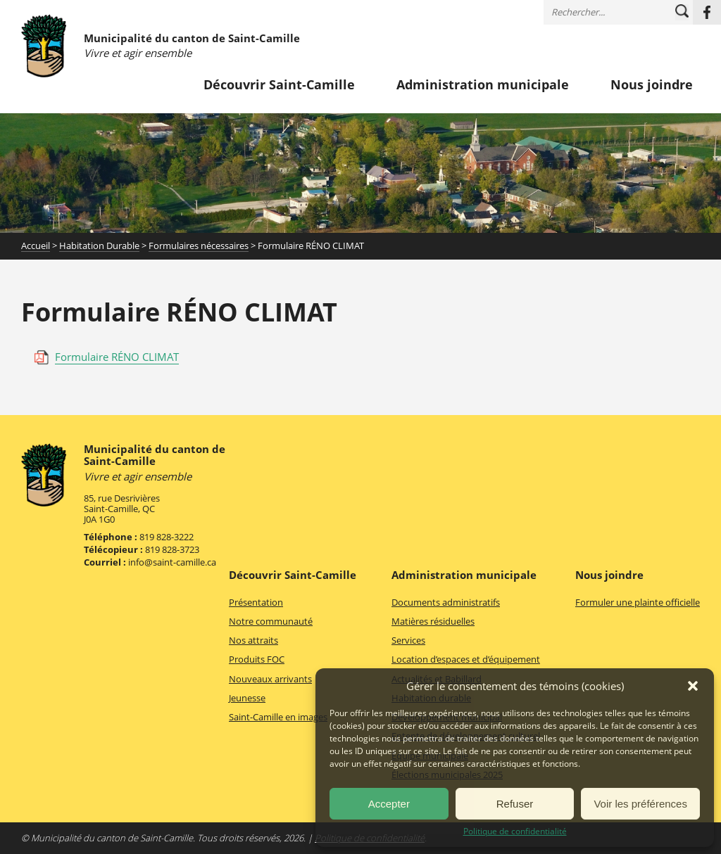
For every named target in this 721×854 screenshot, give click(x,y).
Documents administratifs (445, 602)
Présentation (256, 602)
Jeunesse (247, 698)
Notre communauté (271, 621)
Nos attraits (253, 640)
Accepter (389, 804)
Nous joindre (651, 85)
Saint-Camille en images (278, 716)
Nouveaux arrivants (270, 679)
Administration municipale (482, 85)
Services (408, 640)
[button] (693, 686)
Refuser (515, 804)
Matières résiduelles (433, 621)
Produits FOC (256, 659)
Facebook (707, 12)
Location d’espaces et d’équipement (465, 659)
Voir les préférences (640, 804)
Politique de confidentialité (515, 831)
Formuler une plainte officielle (637, 602)
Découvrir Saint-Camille (279, 85)
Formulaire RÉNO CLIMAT (117, 357)
